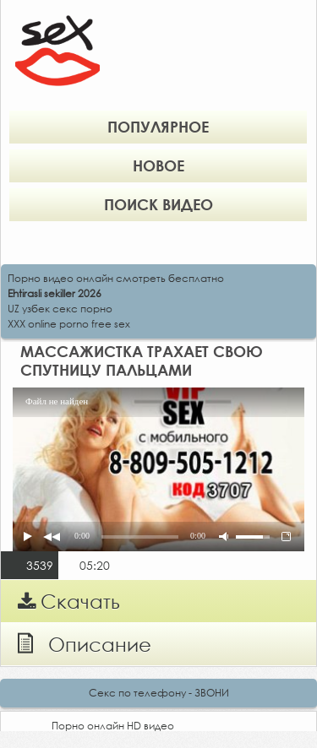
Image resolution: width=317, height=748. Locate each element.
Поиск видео (158, 204)
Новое (158, 165)
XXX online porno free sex (69, 323)
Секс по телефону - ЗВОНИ (159, 692)
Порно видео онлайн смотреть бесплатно (116, 278)
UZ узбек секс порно (60, 308)
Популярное (158, 126)
